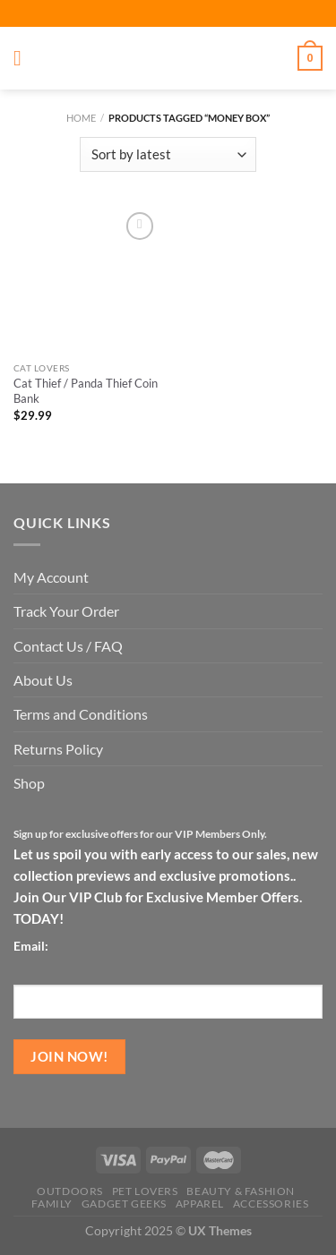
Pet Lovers (145, 1191)
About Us (43, 679)
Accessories (271, 1203)
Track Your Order (66, 610)
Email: (30, 945)
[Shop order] (167, 154)
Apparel (200, 1203)
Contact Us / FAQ (68, 645)
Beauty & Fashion (240, 1191)
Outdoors (70, 1191)
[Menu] (24, 59)
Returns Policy (58, 748)
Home (81, 118)
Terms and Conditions (80, 713)
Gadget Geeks (124, 1203)
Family (52, 1203)
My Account (51, 576)
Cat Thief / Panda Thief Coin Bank (85, 391)
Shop (29, 782)
